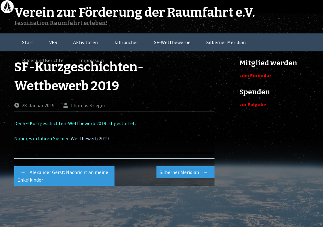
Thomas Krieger (87, 105)
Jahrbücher (126, 42)
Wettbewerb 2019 (90, 138)
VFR (53, 42)
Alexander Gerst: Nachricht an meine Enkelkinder (62, 175)
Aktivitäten (85, 42)
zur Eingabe (252, 104)
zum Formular (255, 75)
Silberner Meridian (226, 42)
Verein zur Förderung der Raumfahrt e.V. (134, 12)
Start (27, 42)
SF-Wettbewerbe (172, 42)
